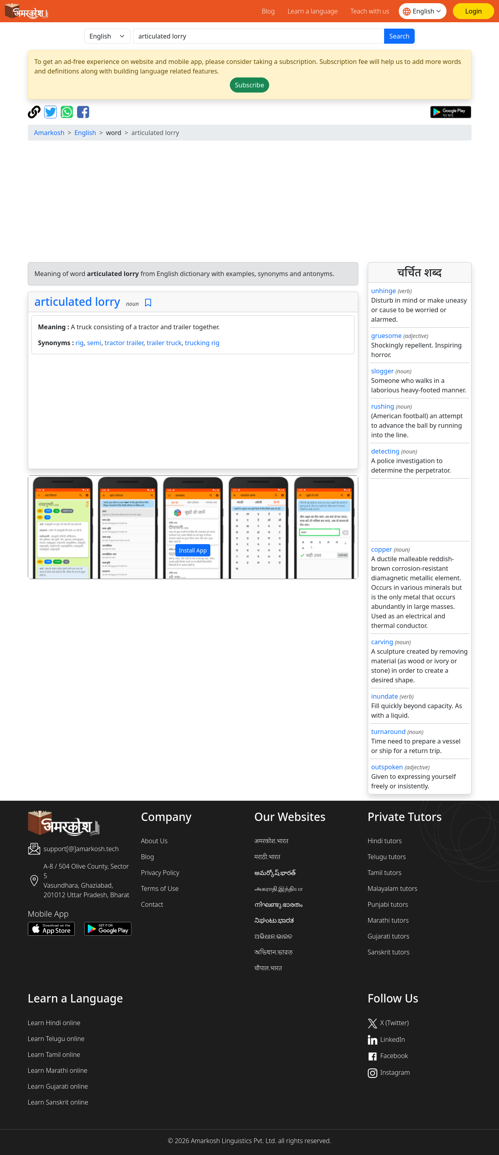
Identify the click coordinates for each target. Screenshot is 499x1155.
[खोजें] (258, 36)
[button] (53, 527)
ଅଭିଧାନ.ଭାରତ (273, 936)
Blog (268, 11)
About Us (154, 840)
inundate (384, 696)
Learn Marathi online (57, 1070)
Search (399, 36)
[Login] (473, 11)
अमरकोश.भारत (271, 840)
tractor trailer (124, 342)
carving (382, 641)
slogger (382, 371)
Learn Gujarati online (58, 1086)
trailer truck (164, 342)
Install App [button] (193, 550)
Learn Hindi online (54, 1022)
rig (80, 342)
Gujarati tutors (389, 936)
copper (381, 549)
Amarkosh (49, 132)
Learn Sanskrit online (58, 1102)
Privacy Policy (160, 872)
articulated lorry (77, 301)
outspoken (387, 767)
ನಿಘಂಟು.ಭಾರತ (274, 920)
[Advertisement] (250, 202)
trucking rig (202, 342)
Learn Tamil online (54, 1054)
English (85, 132)
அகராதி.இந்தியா (278, 888)
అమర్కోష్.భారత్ (275, 872)
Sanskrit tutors (389, 952)
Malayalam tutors (392, 888)
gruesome (386, 335)
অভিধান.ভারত (273, 952)
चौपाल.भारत (268, 968)
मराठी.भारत (267, 856)
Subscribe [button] (249, 85)
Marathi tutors (388, 920)
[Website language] (423, 11)
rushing (382, 406)
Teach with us (369, 11)
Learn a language (312, 11)
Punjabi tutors (388, 904)
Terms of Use (160, 888)
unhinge (383, 290)
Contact (152, 904)
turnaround (388, 731)
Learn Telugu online (56, 1038)
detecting (385, 451)
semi (94, 342)
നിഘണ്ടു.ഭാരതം (278, 904)
